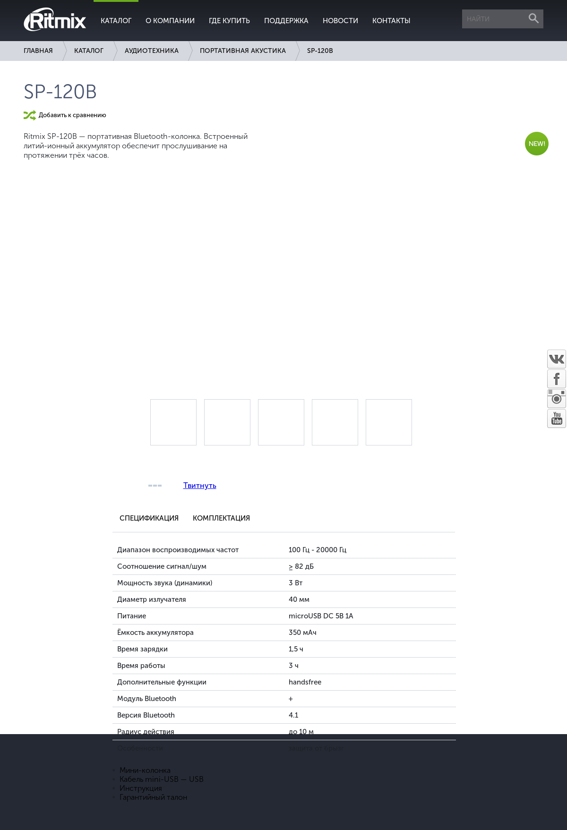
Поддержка (286, 21)
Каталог (116, 21)
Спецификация (149, 518)
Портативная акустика (243, 51)
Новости (340, 21)
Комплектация (221, 518)
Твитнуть (199, 485)
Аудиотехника (152, 51)
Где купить (229, 21)
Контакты (391, 21)
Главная (38, 51)
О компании (170, 21)
